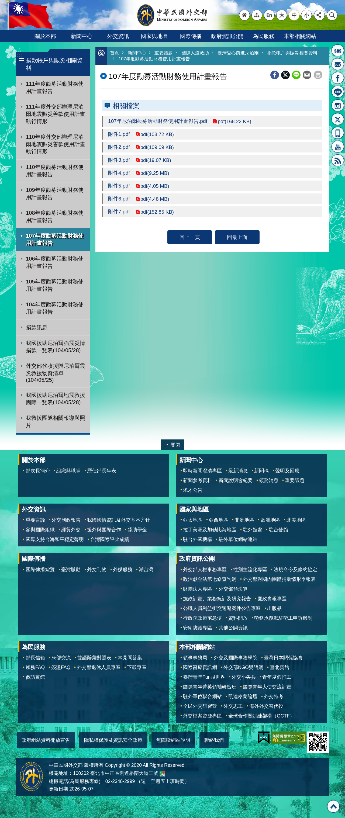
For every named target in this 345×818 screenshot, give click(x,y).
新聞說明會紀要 (236, 480)
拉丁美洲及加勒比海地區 (209, 529)
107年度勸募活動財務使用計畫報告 (55, 239)
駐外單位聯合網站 (202, 696)
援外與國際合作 (104, 529)
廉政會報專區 (272, 598)
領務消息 (268, 480)
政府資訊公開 (227, 36)
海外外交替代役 (266, 706)
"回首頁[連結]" (244, 15)
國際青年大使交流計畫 (267, 686)
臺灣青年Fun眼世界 (204, 677)
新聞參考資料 (197, 480)
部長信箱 (338, 64)
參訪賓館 (35, 677)
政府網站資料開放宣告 (46, 740)
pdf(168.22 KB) (235, 122)
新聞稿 (261, 470)
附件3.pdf (119, 161)
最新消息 (238, 470)
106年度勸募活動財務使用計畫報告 (55, 262)
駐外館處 (252, 529)
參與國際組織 (40, 529)
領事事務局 (195, 657)
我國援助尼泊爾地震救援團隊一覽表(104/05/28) (55, 398)
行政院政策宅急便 (202, 618)
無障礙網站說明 (173, 740)
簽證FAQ (60, 667)
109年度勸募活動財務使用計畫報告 (55, 193)
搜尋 (332, 15)
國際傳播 (191, 36)
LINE (338, 92)
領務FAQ (35, 667)
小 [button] (306, 15)
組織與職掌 (68, 470)
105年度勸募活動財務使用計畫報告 (55, 285)
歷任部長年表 (101, 470)
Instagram (338, 105)
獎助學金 (137, 529)
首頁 (114, 53)
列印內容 (318, 75)
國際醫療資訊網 (200, 667)
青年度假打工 (276, 677)
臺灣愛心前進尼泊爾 (238, 53)
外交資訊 (118, 36)
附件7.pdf (119, 214)
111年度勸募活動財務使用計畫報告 (55, 87)
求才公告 (192, 490)
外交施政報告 (66, 520)
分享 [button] (319, 15)
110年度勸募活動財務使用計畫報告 (55, 170)
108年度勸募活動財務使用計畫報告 (55, 216)
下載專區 (136, 667)
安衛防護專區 (197, 627)
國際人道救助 (195, 53)
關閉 (175, 445)
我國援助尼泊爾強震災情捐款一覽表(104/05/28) (55, 346)
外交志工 (233, 706)
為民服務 (263, 36)
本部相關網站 (300, 36)
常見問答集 (130, 657)
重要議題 (163, 53)
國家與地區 (154, 36)
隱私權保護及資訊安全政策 (113, 740)
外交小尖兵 (244, 677)
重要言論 (35, 520)
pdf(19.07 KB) (156, 161)
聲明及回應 (287, 470)
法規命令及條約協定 (295, 569)
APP (338, 133)
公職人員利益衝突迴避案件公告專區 (222, 608)
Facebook (274, 75)
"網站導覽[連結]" (256, 15)
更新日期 (58, 789)
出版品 (274, 608)
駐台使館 (278, 529)
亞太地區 (192, 520)
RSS (338, 160)
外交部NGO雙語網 (243, 667)
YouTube (338, 146)
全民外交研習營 (200, 706)
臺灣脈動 (71, 569)
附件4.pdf (119, 175)
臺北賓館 (279, 667)
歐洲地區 (270, 520)
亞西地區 (218, 520)
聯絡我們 (214, 740)
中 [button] (294, 15)
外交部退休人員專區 (98, 667)
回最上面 (237, 240)
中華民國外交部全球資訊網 (172, 15)
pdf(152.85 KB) (157, 214)
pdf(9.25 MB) (155, 175)
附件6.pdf (119, 201)
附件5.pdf (119, 188)
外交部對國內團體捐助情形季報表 (279, 579)
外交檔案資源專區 (202, 716)
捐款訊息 (36, 327)
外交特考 (273, 696)
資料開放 (238, 618)
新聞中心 (81, 36)
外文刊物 (96, 569)
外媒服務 (122, 569)
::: (19, 55)
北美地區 (296, 520)
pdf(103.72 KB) (157, 135)
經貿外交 (71, 529)
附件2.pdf (119, 148)
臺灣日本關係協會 (283, 657)
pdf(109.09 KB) (157, 148)
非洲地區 (244, 520)
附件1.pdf (119, 135)
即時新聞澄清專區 (202, 470)
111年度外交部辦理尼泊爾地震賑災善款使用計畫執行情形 (55, 114)
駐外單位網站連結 (238, 539)
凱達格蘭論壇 (242, 696)
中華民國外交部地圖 (162, 774)
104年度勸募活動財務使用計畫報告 (55, 308)
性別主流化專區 (250, 569)
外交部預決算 (233, 589)
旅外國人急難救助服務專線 (338, 50)
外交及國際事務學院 (235, 657)
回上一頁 (190, 240)
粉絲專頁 (338, 78)
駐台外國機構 (197, 539)
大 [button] (281, 15)
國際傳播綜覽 (40, 569)
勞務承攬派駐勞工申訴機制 (283, 618)
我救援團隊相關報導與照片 (55, 421)
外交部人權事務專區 (205, 569)
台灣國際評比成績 (109, 539)
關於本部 (45, 36)
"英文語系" (269, 15)
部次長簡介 (38, 470)
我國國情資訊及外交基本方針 (118, 520)
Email (307, 75)
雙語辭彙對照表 (94, 657)
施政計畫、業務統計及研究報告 (217, 598)
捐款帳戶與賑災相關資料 (54, 64)
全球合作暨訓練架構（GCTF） (261, 716)
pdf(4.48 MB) (155, 201)
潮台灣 (146, 569)
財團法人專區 (197, 589)
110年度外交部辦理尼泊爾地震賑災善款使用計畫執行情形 (55, 144)
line (296, 75)
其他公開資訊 (233, 627)
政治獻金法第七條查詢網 (209, 579)
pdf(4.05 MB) (155, 188)
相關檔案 (126, 106)
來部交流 (61, 657)
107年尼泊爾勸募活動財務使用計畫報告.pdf (158, 122)
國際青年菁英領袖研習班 (209, 686)
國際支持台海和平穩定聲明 (55, 539)
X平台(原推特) (338, 119)
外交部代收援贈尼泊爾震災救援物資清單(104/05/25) (55, 373)
